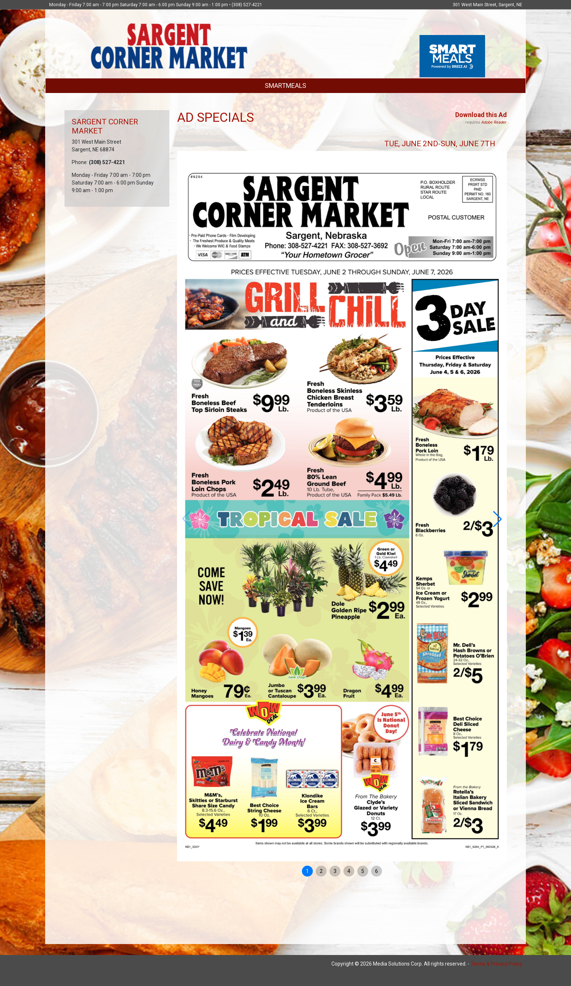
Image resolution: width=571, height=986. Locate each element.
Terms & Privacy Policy (496, 964)
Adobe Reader (494, 122)
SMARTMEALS (285, 85)
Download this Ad (481, 115)
